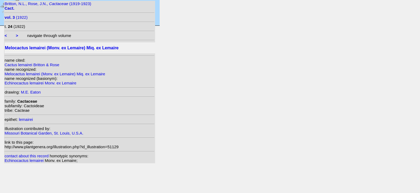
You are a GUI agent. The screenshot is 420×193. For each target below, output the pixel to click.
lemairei (26, 119)
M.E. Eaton (31, 92)
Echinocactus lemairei (25, 160)
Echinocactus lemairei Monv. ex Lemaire (40, 83)
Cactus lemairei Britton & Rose (32, 64)
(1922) (16, 17)
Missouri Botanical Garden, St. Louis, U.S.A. (44, 133)
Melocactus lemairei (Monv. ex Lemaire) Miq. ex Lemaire (55, 74)
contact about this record (26, 156)
